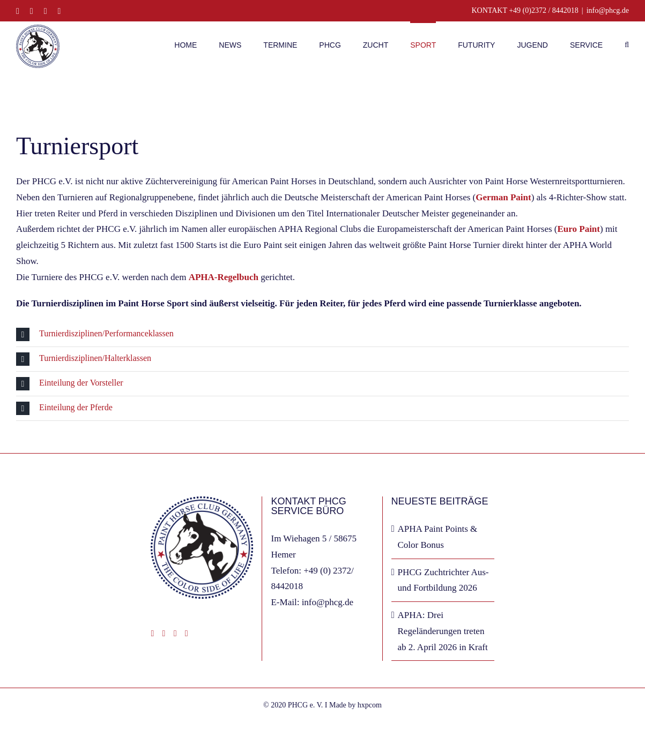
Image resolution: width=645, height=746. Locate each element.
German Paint (503, 197)
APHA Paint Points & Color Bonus (438, 537)
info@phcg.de (608, 10)
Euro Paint (578, 229)
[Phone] (186, 633)
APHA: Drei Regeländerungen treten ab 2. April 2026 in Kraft (443, 631)
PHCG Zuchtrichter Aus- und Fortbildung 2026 (443, 580)
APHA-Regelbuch (223, 277)
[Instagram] (164, 633)
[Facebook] (152, 633)
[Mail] (175, 633)
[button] (627, 43)
